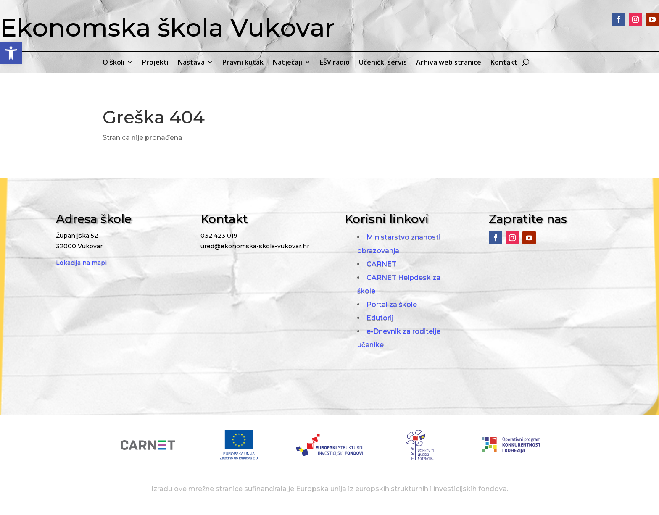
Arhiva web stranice (448, 63)
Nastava (191, 63)
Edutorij (379, 318)
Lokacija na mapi (81, 262)
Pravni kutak (243, 63)
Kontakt (503, 63)
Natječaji (287, 63)
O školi (113, 63)
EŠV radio (335, 63)
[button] (11, 53)
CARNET (381, 264)
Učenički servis (383, 63)
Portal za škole (391, 304)
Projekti (155, 63)
